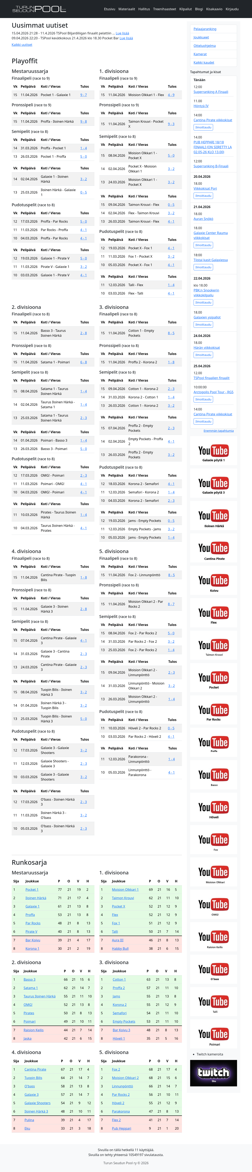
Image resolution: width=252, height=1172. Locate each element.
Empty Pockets (124, 1021)
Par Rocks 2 (121, 1094)
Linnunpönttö (122, 1086)
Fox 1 (116, 923)
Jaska (28, 1038)
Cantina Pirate (35, 1069)
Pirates (29, 1013)
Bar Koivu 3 (121, 1030)
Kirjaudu (232, 9)
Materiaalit (126, 9)
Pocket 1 (32, 889)
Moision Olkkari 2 (125, 1078)
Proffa (30, 914)
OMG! (28, 1004)
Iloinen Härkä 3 (36, 1111)
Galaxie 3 (32, 1094)
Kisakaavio (214, 9)
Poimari (29, 1021)
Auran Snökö (203, 218)
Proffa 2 (119, 988)
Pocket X (118, 906)
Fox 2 (116, 1069)
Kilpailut (185, 9)
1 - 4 (83, 148)
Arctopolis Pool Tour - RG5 (214, 392)
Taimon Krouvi (123, 898)
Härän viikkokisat (207, 347)
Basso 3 (29, 979)
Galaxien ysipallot (207, 317)
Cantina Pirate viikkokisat (213, 120)
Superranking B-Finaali (211, 166)
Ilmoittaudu (203, 127)
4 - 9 (171, 95)
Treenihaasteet (164, 9)
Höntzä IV (201, 106)
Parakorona (121, 1111)
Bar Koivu (32, 940)
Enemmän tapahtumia (219, 431)
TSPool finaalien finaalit (211, 378)
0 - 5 (83, 192)
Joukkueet (201, 37)
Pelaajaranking (205, 29)
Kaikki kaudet (204, 62)
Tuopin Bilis (33, 1078)
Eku (27, 1128)
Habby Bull (120, 948)
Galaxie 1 (32, 906)
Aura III (118, 940)
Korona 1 (32, 948)
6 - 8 (83, 362)
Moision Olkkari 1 (125, 889)
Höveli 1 (119, 1038)
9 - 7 (83, 95)
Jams (116, 996)
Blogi (199, 9)
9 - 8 (83, 121)
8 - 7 (171, 604)
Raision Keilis (34, 1030)
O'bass (30, 1086)
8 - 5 (171, 333)
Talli (115, 931)
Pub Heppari (121, 1128)
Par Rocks (32, 923)
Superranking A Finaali (211, 92)
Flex (115, 914)
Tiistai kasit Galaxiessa (211, 260)
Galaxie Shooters (38, 1103)
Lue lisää (122, 33)
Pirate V (31, 931)
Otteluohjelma (205, 45)
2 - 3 (83, 418)
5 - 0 (83, 156)
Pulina (29, 1120)
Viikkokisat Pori (205, 188)
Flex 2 (116, 1120)
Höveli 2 (118, 1103)
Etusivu (109, 9)
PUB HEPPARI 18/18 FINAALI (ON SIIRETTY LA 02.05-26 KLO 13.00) (213, 147)
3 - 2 (83, 179)
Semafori (120, 1013)
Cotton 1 (119, 979)
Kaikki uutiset (22, 44)
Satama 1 (31, 988)
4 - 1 (83, 230)
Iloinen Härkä (35, 898)
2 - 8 (83, 333)
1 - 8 (171, 362)
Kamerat (200, 54)
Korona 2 (120, 1004)
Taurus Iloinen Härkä (40, 996)
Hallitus (144, 9)
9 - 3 (171, 124)
